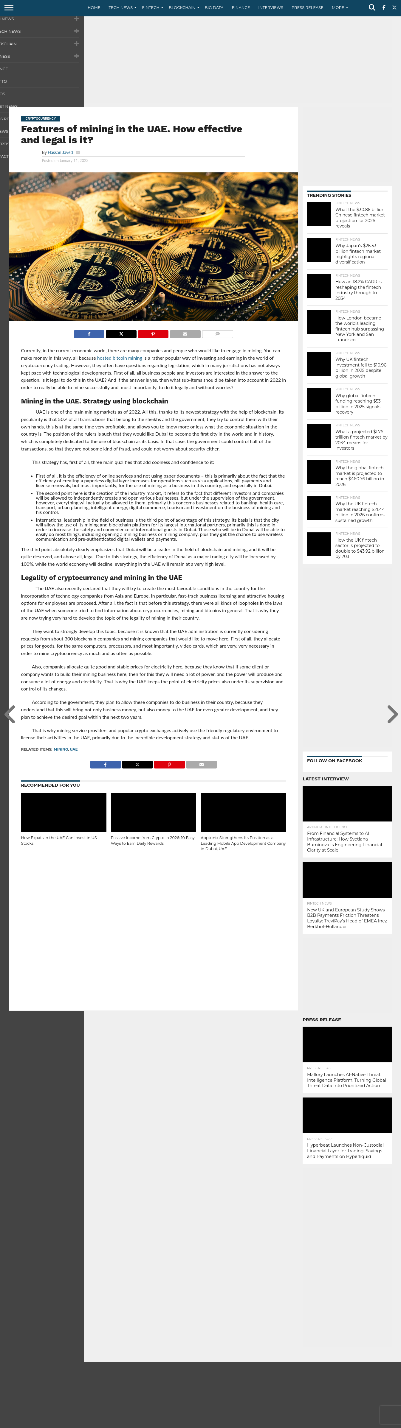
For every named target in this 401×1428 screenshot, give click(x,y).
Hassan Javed (60, 152)
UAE (74, 749)
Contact (320, 1423)
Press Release (307, 7)
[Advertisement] (201, 61)
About (300, 1423)
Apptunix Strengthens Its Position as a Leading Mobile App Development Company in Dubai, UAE (243, 843)
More (338, 7)
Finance (241, 7)
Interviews (270, 7)
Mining (61, 749)
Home (94, 7)
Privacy (342, 1423)
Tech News (121, 7)
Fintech (151, 7)
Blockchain (182, 7)
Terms (361, 1423)
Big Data (214, 7)
